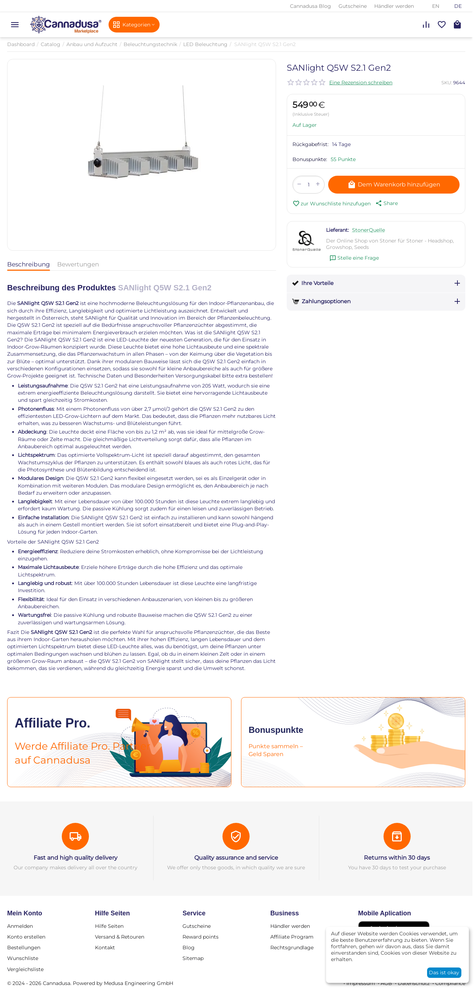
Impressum (360, 983)
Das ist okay (444, 972)
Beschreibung (28, 264)
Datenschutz (414, 983)
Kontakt (105, 947)
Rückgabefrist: (310, 144)
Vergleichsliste (25, 969)
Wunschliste (22, 958)
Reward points (200, 937)
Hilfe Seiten (109, 926)
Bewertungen (78, 264)
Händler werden (394, 6)
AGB (386, 983)
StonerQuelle (368, 230)
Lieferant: (337, 230)
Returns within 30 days (397, 857)
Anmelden (20, 926)
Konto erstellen (26, 937)
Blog (188, 947)
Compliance (450, 983)
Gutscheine (353, 6)
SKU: (446, 82)
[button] (386, 203)
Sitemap (193, 958)
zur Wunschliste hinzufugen (331, 203)
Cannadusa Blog (310, 6)
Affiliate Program (292, 937)
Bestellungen (23, 947)
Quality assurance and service (236, 857)
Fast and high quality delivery (75, 857)
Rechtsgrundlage (292, 947)
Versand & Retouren (119, 937)
